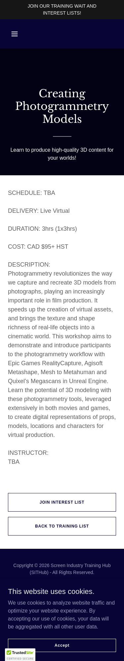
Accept (62, 645)
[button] (14, 34)
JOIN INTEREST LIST (62, 502)
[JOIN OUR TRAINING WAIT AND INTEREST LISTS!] (62, 10)
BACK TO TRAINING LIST (62, 526)
